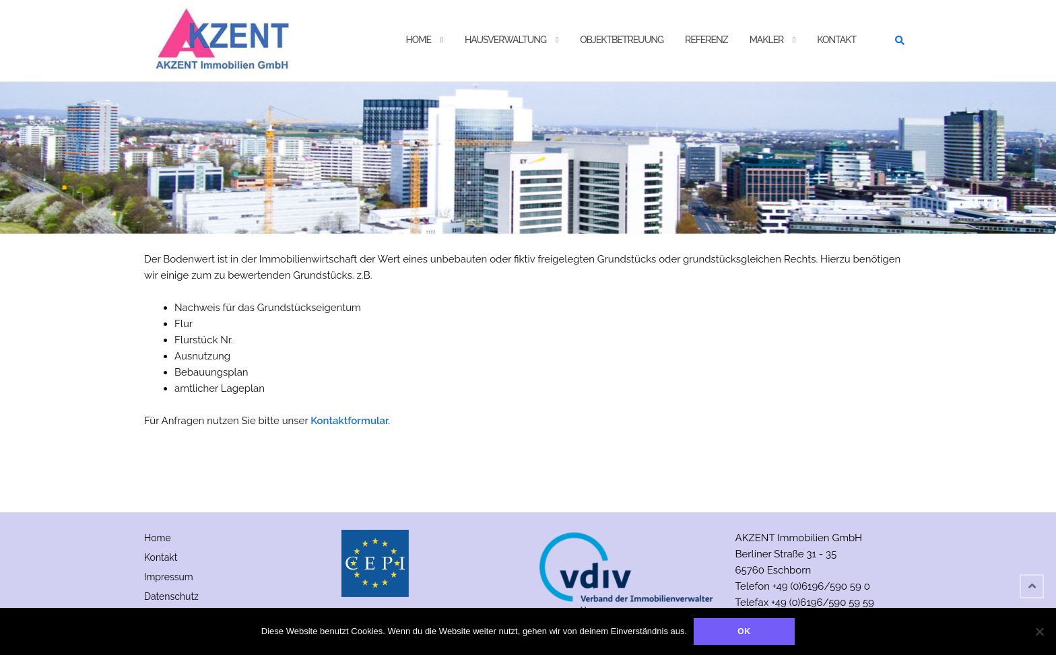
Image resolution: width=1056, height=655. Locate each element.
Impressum (168, 577)
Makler (767, 39)
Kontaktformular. (350, 421)
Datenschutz (171, 596)
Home (418, 39)
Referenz (706, 39)
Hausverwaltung (505, 39)
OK (744, 631)
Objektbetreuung (621, 39)
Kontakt (836, 39)
